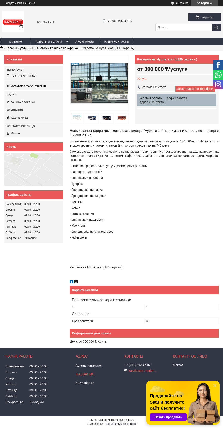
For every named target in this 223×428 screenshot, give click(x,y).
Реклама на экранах (64, 48)
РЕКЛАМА (39, 48)
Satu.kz (130, 419)
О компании (84, 41)
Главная (15, 41)
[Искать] (216, 27)
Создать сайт (14, 3)
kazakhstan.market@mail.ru (28, 86)
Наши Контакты (116, 41)
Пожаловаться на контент (120, 423)
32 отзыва (182, 3)
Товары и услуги (48, 41)
